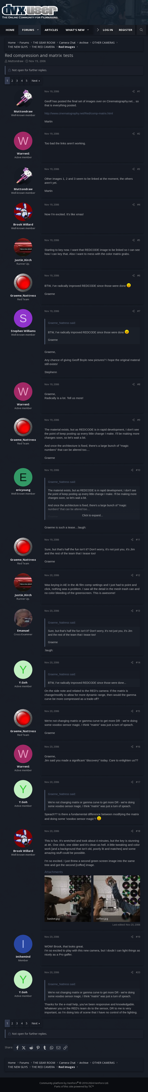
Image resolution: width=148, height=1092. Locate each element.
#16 (138, 746)
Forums (28, 30)
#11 (138, 539)
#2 (138, 133)
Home (10, 30)
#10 (138, 470)
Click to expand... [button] (92, 515)
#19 (138, 936)
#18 (138, 831)
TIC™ (91, 1086)
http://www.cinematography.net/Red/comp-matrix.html (79, 113)
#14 (138, 662)
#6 (138, 275)
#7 (138, 311)
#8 (138, 384)
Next (35, 80)
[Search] (141, 30)
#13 (138, 610)
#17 (138, 782)
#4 (138, 204)
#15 (138, 711)
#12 (138, 575)
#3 (138, 169)
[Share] (133, 91)
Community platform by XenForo (74, 1083)
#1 (138, 91)
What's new (75, 30)
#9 (138, 420)
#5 (138, 240)
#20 (138, 972)
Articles (51, 30)
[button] (38, 30)
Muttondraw (15, 61)
